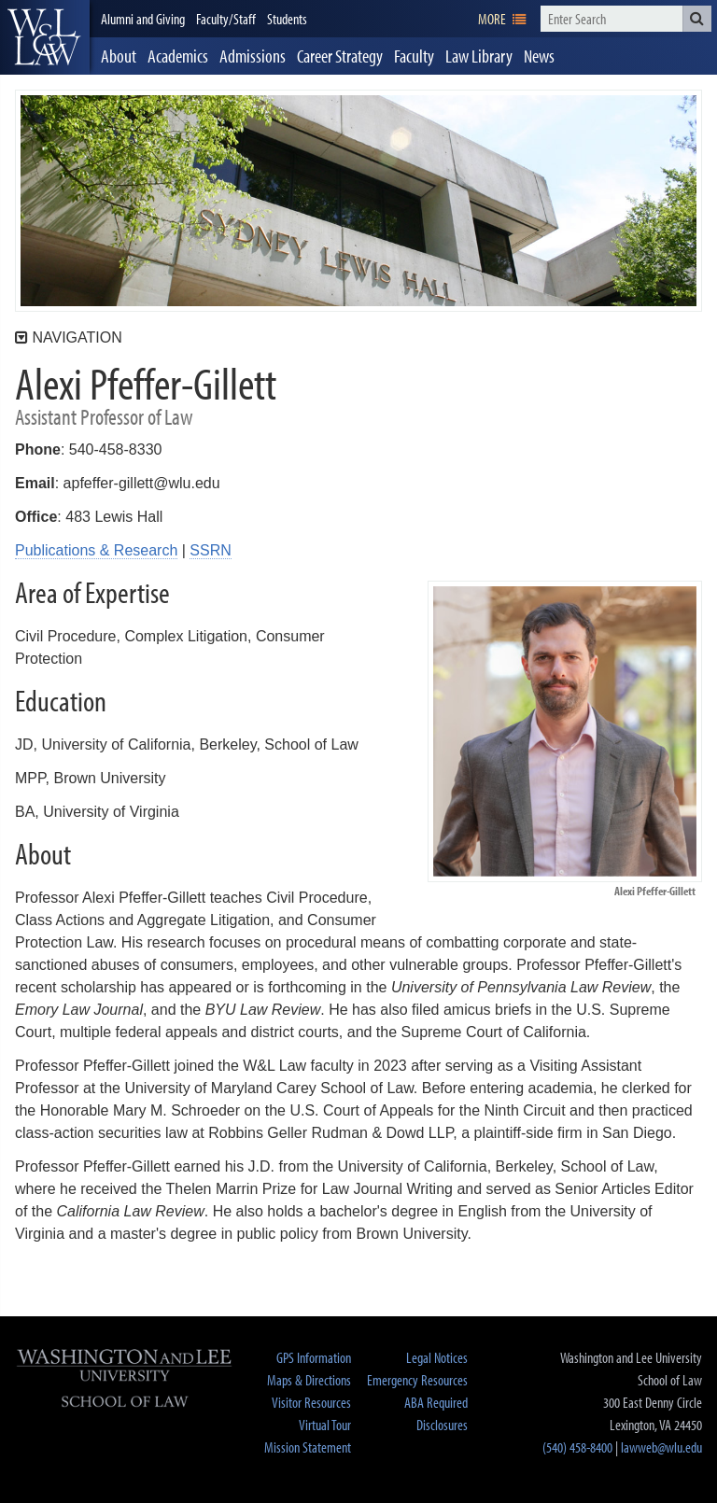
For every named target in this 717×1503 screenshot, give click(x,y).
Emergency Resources (417, 1379)
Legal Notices (437, 1357)
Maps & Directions (309, 1379)
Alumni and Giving (143, 18)
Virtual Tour (325, 1424)
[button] (696, 19)
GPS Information (313, 1357)
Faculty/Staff (226, 18)
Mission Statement (307, 1447)
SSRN (210, 550)
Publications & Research (96, 550)
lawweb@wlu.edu (661, 1447)
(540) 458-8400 (577, 1447)
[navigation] (502, 18)
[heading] (45, 37)
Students (287, 18)
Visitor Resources (311, 1402)
